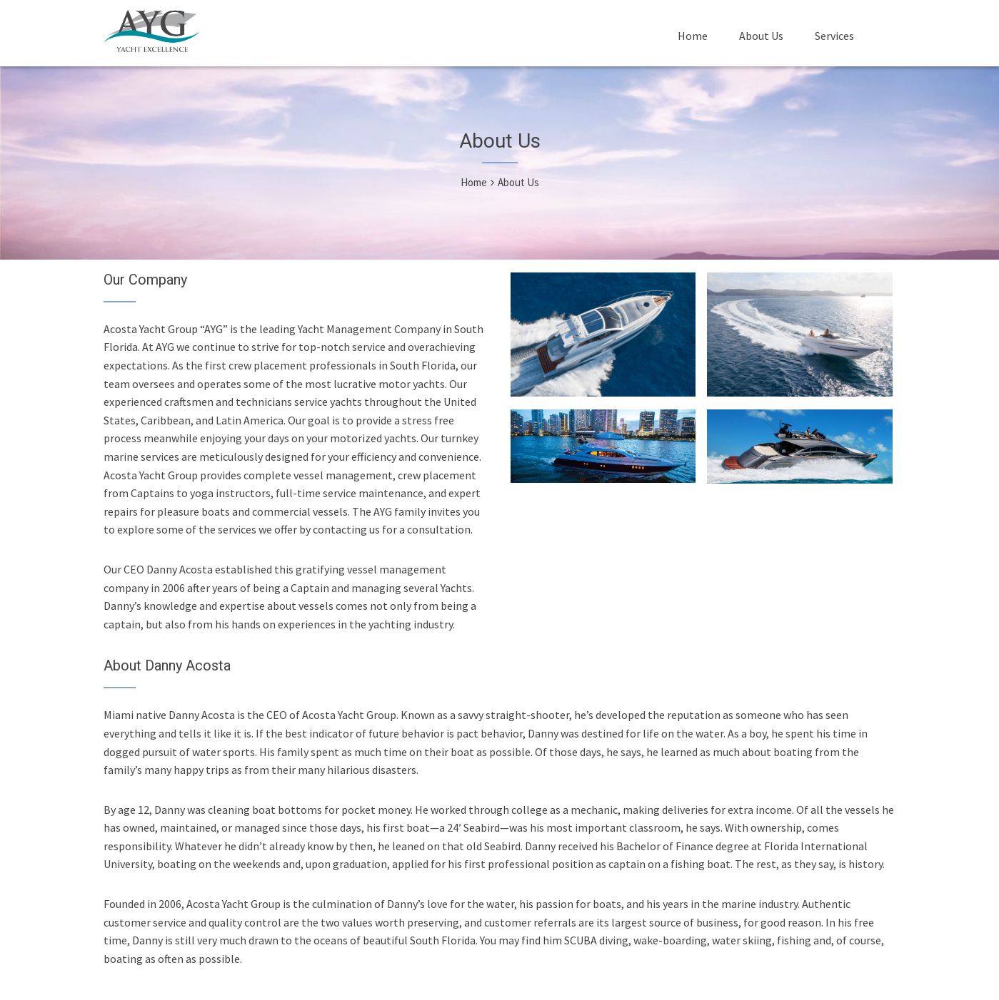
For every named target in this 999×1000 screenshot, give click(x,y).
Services (834, 36)
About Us (761, 36)
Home (693, 36)
